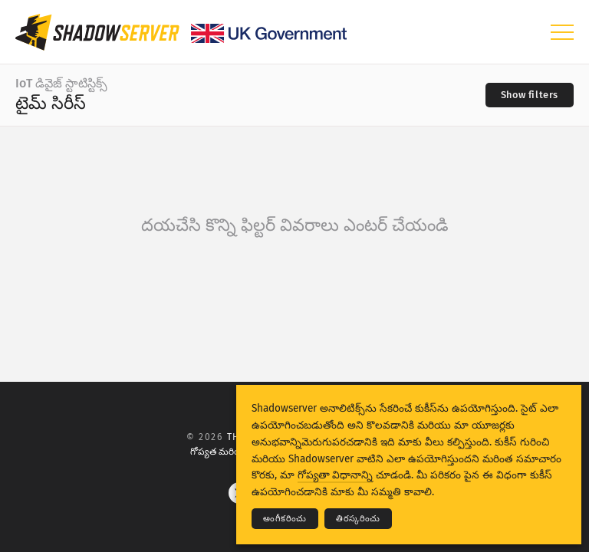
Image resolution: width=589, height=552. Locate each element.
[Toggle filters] (529, 95)
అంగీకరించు (285, 519)
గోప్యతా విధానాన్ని (335, 474)
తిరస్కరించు (358, 519)
